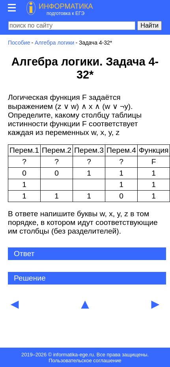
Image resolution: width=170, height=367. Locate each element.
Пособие (19, 42)
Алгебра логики (54, 42)
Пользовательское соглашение (85, 360)
